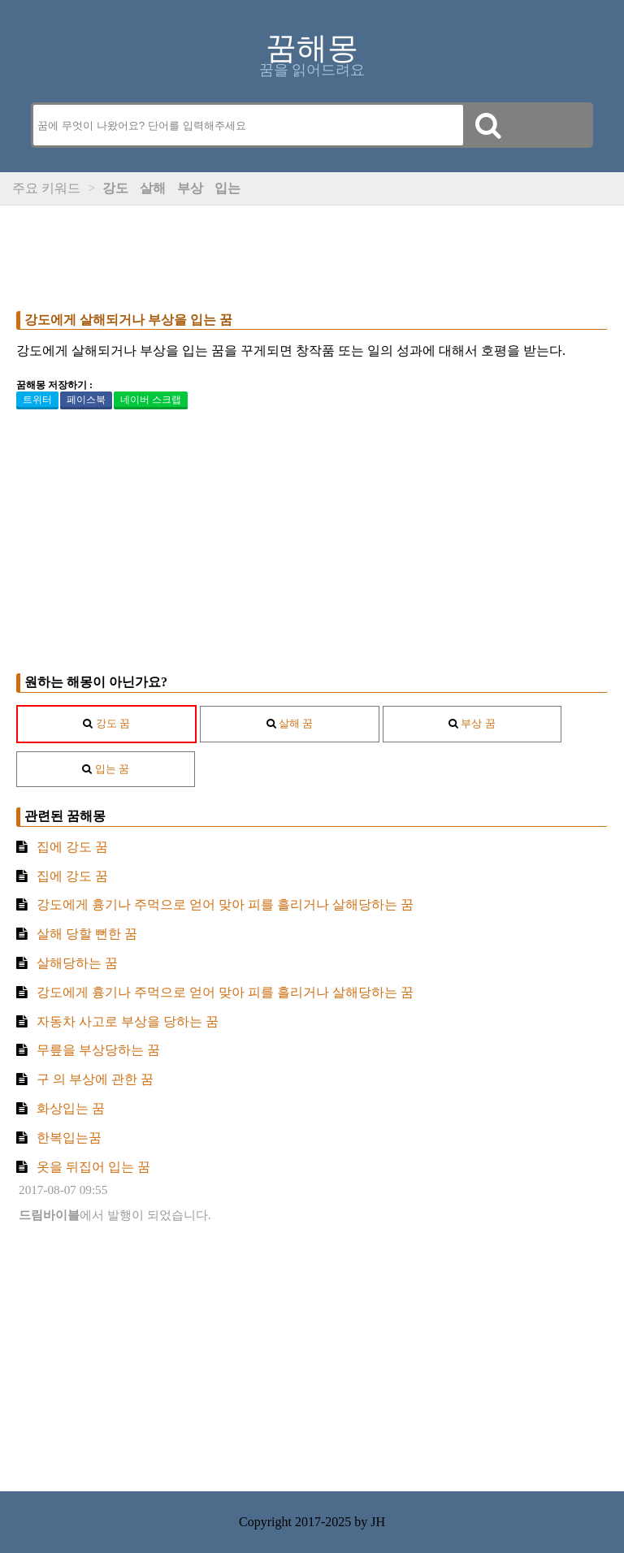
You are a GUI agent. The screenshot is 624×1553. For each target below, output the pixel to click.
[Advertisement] (312, 254)
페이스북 (86, 399)
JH (377, 1522)
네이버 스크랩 (150, 399)
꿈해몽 (312, 48)
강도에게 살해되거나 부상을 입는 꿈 (128, 320)
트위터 (37, 399)
